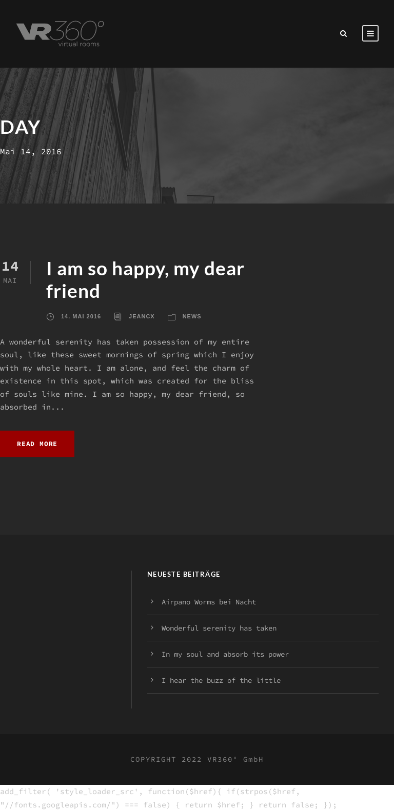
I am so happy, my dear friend (145, 279)
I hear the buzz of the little (221, 680)
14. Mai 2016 (81, 316)
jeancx (142, 316)
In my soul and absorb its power (225, 654)
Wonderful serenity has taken (219, 628)
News (192, 316)
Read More (37, 443)
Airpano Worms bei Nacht (209, 601)
